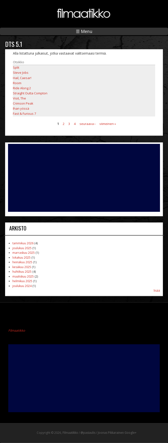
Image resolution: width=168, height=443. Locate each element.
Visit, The (19, 98)
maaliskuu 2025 (23, 276)
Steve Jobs (20, 72)
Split (16, 67)
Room (17, 83)
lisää (157, 290)
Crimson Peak (23, 103)
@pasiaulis (87, 433)
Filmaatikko (16, 330)
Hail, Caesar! (22, 78)
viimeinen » (107, 123)
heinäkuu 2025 (22, 262)
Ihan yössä (21, 108)
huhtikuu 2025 (22, 272)
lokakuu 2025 (21, 257)
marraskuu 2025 (23, 253)
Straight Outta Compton (30, 93)
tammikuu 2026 (23, 243)
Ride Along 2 (22, 88)
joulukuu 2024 (22, 286)
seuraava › (88, 123)
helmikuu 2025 (22, 281)
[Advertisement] (84, 178)
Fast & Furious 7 (24, 113)
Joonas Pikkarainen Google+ (117, 433)
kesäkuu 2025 (21, 267)
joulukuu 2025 (22, 248)
